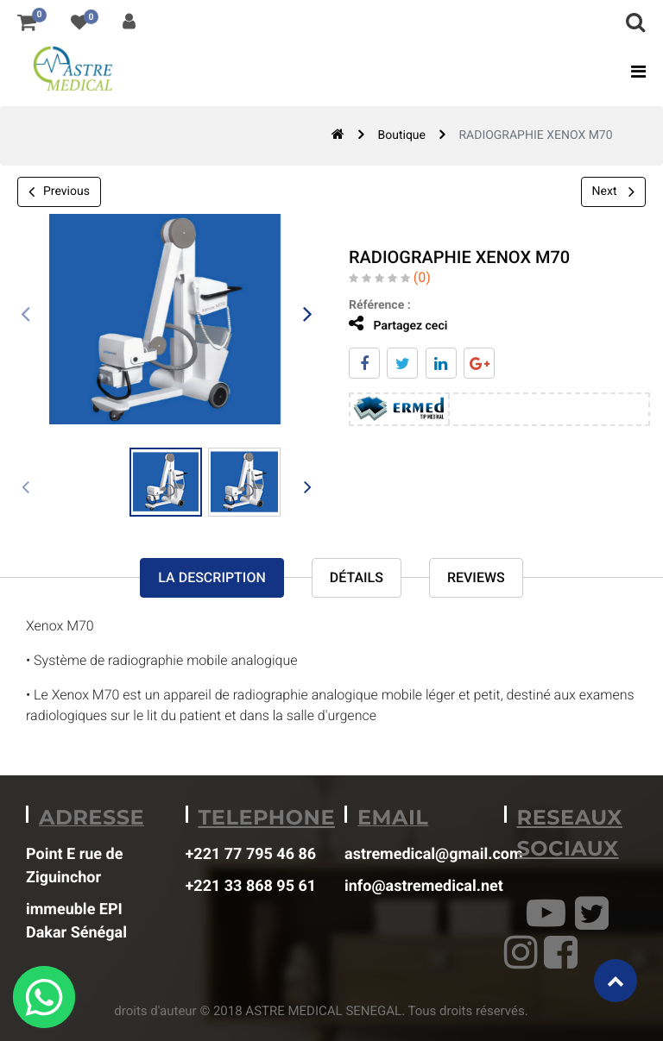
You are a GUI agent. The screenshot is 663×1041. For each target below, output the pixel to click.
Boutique (401, 135)
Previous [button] (59, 192)
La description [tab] (211, 577)
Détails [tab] (356, 577)
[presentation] (26, 315)
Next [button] (613, 191)
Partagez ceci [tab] (393, 324)
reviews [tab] (476, 577)
